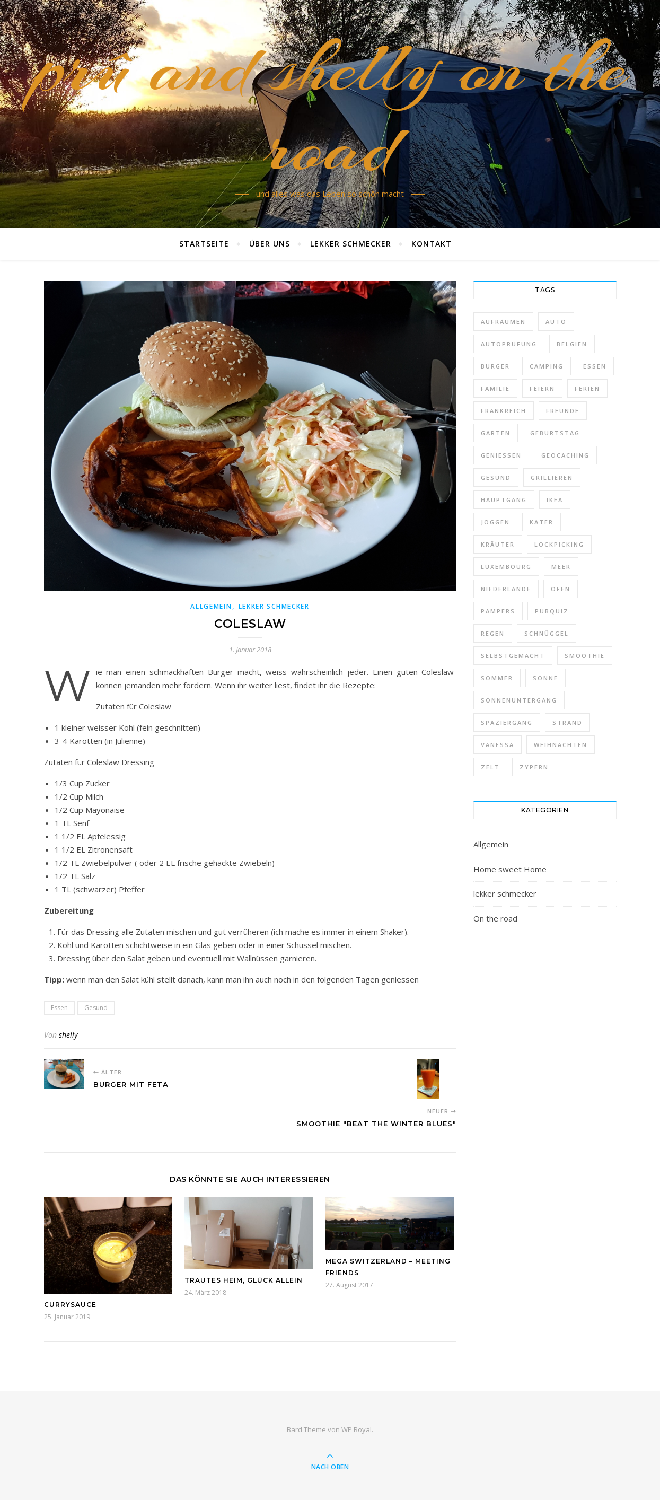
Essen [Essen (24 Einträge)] (594, 366)
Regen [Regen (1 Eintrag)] (493, 633)
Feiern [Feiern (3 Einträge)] (542, 388)
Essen (59, 1007)
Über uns (269, 244)
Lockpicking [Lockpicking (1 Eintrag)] (559, 544)
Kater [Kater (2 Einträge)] (541, 522)
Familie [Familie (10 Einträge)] (495, 388)
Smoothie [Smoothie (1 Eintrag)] (585, 656)
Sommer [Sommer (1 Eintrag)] (497, 678)
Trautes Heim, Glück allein (243, 1280)
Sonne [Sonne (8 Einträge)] (545, 678)
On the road (495, 918)
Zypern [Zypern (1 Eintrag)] (534, 767)
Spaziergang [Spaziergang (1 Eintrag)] (507, 722)
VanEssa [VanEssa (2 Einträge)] (497, 745)
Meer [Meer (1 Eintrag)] (561, 567)
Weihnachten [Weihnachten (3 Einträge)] (560, 745)
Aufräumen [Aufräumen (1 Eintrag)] (503, 322)
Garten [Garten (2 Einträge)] (496, 433)
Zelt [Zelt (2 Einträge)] (490, 767)
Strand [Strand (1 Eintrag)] (567, 722)
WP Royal (356, 1429)
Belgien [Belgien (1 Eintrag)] (572, 344)
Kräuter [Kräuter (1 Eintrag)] (498, 544)
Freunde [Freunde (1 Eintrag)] (562, 411)
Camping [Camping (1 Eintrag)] (547, 366)
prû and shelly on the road (330, 107)
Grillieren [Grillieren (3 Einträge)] (552, 477)
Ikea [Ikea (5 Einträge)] (555, 500)
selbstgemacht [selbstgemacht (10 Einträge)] (513, 656)
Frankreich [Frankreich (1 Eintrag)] (503, 411)
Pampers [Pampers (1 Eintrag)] (498, 611)
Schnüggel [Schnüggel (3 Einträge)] (546, 633)
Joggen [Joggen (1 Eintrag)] (495, 522)
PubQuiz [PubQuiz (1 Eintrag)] (552, 611)
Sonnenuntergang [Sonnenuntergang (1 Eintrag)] (519, 700)
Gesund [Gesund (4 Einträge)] (496, 477)
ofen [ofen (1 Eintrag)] (560, 589)
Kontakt (431, 244)
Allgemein (211, 606)
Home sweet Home (510, 869)
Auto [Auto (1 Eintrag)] (556, 322)
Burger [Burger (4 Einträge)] (495, 366)
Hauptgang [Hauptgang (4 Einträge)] (504, 500)
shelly (68, 1035)
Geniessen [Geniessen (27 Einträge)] (501, 455)
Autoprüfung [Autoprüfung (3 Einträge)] (509, 344)
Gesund (96, 1007)
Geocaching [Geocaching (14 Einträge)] (565, 455)
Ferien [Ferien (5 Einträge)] (587, 388)
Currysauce (70, 1305)
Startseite (204, 244)
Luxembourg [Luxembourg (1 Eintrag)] (506, 567)
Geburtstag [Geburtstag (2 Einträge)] (555, 433)
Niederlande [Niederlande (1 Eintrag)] (506, 589)
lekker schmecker (350, 244)
